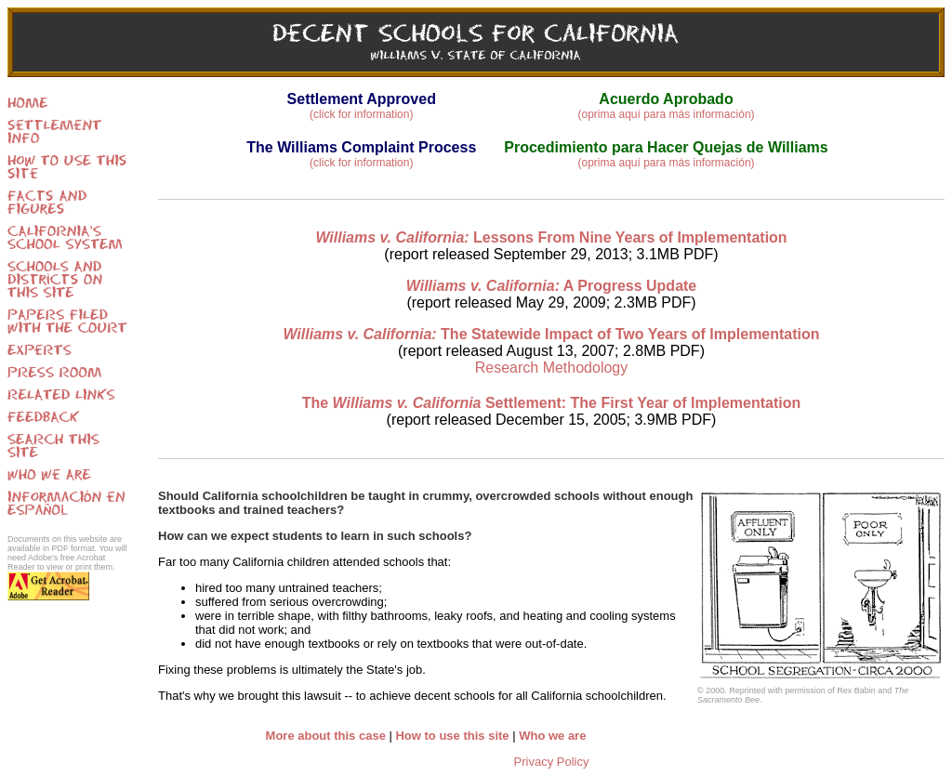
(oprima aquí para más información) (665, 114)
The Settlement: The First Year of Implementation (551, 403)
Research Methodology (551, 367)
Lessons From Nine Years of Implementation (551, 237)
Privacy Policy (551, 762)
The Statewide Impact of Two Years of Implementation (551, 334)
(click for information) (361, 114)
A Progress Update (551, 286)
